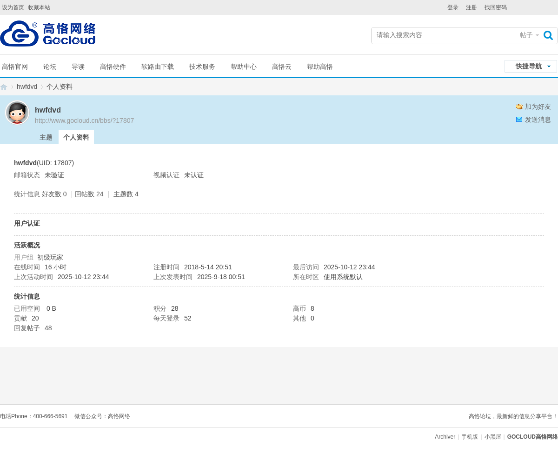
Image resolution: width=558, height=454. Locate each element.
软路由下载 (157, 66)
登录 (452, 7)
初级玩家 (50, 257)
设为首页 (13, 7)
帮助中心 (244, 66)
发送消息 (538, 119)
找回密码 (496, 7)
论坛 (49, 66)
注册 (471, 7)
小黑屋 (493, 437)
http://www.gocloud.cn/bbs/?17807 (84, 120)
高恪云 (282, 66)
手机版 (469, 437)
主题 (46, 137)
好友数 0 (54, 194)
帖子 (526, 35)
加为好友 (538, 106)
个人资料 (76, 137)
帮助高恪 (320, 66)
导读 (78, 66)
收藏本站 (39, 7)
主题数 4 (126, 194)
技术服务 (202, 66)
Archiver (445, 437)
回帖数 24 (89, 194)
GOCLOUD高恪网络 (3, 86)
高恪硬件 (113, 66)
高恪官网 (15, 66)
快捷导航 (529, 66)
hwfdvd (27, 86)
